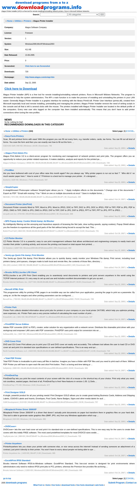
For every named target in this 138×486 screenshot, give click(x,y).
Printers (27, 21)
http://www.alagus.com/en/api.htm (39, 77)
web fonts (99, 485)
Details (131, 148)
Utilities (18, 21)
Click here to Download (20, 88)
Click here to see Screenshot (37, 66)
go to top (7, 478)
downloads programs (16, 483)
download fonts (68, 485)
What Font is (38, 485)
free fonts (56, 485)
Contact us (131, 483)
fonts (48, 485)
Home (10, 21)
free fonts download (85, 485)
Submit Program (116, 483)
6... (133, 131)
